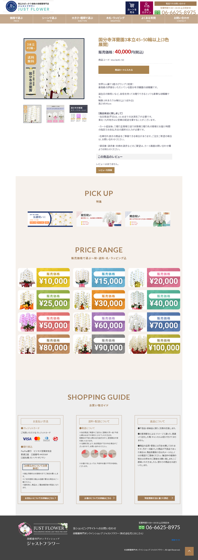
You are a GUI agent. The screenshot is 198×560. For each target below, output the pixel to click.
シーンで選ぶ (49, 17)
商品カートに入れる (124, 70)
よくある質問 (148, 17)
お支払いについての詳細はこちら (39, 498)
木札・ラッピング (115, 17)
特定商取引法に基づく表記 (156, 498)
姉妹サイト (176, 540)
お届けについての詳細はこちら (97, 498)
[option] (54, 68)
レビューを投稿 (105, 170)
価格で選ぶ (16, 17)
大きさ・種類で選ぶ (82, 17)
